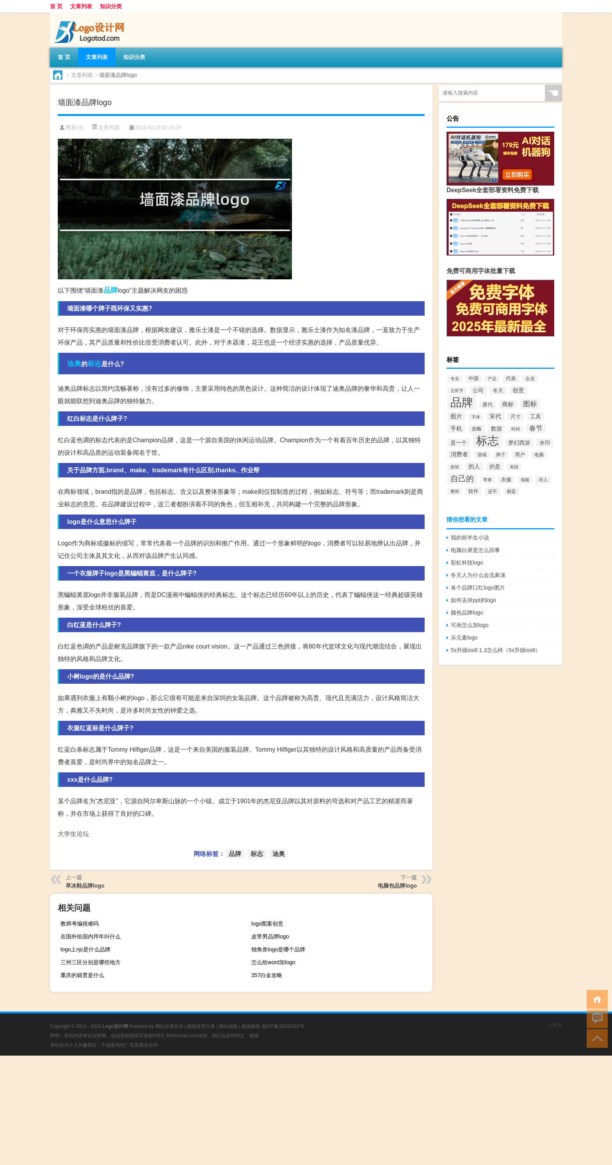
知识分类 (111, 6)
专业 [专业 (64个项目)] (454, 378)
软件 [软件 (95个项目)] (473, 491)
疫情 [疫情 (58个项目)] (454, 467)
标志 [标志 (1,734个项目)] (487, 440)
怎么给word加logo (273, 962)
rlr (80, 127)
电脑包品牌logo (397, 886)
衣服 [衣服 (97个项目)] (506, 479)
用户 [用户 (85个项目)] (520, 454)
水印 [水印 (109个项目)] (544, 443)
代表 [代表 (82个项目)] (511, 378)
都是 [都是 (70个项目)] (511, 491)
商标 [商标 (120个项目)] (508, 404)
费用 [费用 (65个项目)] (454, 491)
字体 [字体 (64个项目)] (475, 417)
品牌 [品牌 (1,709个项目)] (461, 402)
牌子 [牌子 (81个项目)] (500, 454)
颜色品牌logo (467, 612)
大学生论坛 (73, 834)
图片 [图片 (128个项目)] (456, 416)
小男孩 (555, 1025)
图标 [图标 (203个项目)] (530, 404)
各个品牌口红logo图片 (478, 587)
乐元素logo (464, 637)
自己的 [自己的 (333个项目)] (462, 478)
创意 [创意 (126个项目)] (518, 390)
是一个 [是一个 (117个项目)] (458, 443)
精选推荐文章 (201, 1026)
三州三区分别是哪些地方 (90, 962)
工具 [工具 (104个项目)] (535, 416)
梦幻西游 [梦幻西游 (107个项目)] (519, 443)
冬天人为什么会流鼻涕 (478, 575)
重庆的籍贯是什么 (82, 975)
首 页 (56, 6)
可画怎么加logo (469, 625)
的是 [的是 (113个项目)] (494, 466)
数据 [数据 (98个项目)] (496, 429)
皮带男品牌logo (270, 936)
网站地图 (228, 1026)
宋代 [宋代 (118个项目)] (495, 416)
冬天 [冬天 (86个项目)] (498, 390)
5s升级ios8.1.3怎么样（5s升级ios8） (496, 650)
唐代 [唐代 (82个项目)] (487, 404)
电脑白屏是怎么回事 (475, 550)
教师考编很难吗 (79, 923)
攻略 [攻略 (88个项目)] (476, 429)
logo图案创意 (267, 923)
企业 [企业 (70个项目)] (530, 378)
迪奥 (74, 364)
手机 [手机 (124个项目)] (456, 428)
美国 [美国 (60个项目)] (514, 467)
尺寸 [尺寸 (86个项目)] (516, 417)
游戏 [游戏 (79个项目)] (482, 454)
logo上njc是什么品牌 (85, 949)
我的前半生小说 (470, 537)
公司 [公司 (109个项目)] (478, 390)
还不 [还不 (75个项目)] (492, 491)
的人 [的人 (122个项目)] (474, 466)
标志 (94, 364)
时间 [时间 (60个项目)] (515, 429)
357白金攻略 (266, 975)
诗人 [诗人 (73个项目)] (543, 479)
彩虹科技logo (467, 562)
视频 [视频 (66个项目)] (525, 479)
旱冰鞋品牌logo (85, 886)
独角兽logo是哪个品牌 (278, 949)
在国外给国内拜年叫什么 (90, 936)
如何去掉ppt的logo (473, 600)
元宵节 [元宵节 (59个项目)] (456, 390)
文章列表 (81, 6)
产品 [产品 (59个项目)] (492, 378)
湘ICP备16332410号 (283, 1026)
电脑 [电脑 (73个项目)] (539, 454)
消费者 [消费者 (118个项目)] (459, 454)
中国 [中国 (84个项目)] (473, 378)
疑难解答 (251, 1026)
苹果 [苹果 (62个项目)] (487, 479)
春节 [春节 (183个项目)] (536, 428)
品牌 (110, 290)
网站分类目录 (169, 1026)
